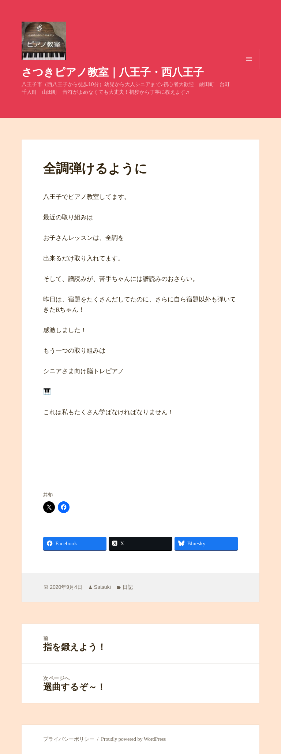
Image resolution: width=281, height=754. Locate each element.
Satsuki (102, 587)
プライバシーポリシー (68, 739)
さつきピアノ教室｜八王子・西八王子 (113, 71)
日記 (128, 587)
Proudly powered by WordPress (133, 739)
